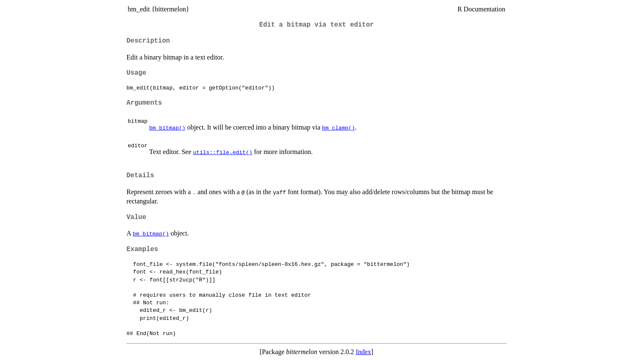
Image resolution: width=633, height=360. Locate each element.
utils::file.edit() (222, 152)
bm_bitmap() (167, 127)
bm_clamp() (338, 127)
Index (363, 351)
